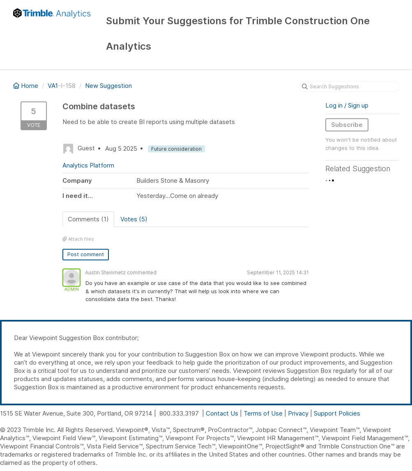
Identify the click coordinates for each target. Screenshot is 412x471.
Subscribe (347, 125)
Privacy (298, 413)
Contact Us (222, 413)
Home (26, 86)
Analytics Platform (88, 165)
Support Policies (337, 413)
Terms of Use (263, 413)
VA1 (53, 86)
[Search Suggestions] (349, 86)
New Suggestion (108, 86)
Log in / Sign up (346, 105)
